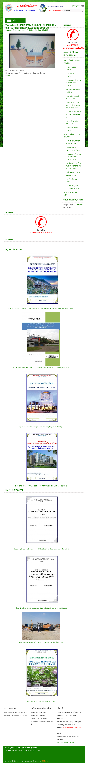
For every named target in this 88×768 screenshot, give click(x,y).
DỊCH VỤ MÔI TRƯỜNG (71, 68)
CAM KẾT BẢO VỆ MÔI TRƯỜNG (72, 97)
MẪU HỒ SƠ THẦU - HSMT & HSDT (73, 174)
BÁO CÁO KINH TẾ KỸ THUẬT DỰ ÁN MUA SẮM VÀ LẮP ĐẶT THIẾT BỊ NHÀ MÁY (41, 368)
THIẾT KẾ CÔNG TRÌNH (72, 180)
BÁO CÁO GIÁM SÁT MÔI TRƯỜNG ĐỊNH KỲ (73, 114)
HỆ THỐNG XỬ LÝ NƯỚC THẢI (72, 122)
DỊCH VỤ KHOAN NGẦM (70, 193)
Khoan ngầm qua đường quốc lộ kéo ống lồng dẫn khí (26, 30)
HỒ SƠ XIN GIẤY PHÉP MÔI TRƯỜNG (73, 149)
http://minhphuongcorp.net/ (66, 742)
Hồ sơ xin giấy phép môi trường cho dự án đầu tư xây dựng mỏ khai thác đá (41, 608)
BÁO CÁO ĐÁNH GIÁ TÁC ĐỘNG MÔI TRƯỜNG (73, 82)
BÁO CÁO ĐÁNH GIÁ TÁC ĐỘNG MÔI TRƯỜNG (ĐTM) (73, 156)
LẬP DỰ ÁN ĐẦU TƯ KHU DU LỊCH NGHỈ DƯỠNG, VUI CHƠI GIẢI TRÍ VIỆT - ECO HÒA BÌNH (41, 308)
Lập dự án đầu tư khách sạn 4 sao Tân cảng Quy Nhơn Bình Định (41, 427)
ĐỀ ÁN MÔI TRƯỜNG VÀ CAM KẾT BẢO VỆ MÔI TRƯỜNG (73, 165)
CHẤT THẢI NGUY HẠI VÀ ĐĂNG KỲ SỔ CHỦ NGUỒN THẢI (73, 105)
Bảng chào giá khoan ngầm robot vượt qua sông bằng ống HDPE (41, 642)
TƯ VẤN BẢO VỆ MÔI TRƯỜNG (72, 62)
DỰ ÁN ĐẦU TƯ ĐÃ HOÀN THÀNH (73, 142)
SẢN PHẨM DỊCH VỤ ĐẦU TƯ (72, 135)
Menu (15, 20)
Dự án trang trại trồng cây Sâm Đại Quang (40, 701)
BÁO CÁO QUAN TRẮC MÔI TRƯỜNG (73, 187)
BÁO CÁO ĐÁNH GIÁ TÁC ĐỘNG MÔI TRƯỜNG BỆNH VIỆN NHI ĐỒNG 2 (41, 486)
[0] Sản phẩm (75, 6)
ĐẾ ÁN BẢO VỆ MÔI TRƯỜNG (73, 91)
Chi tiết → (8, 76)
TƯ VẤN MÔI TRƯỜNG (70, 75)
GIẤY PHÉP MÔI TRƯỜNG (72, 129)
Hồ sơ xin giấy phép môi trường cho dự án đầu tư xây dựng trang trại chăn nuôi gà (41, 549)
